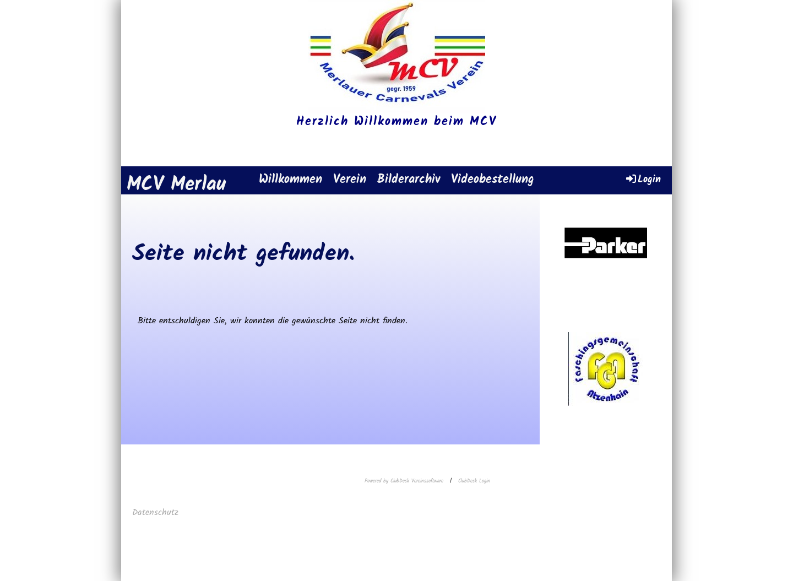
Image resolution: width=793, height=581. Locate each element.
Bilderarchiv (408, 179)
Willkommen (290, 179)
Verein (349, 179)
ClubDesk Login (474, 481)
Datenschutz (157, 512)
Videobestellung (492, 179)
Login (642, 179)
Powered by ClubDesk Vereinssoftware (404, 481)
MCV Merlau (176, 185)
